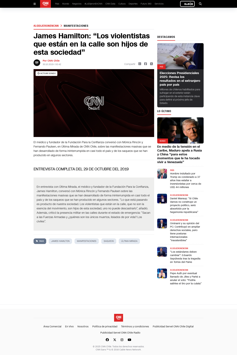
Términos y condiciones (135, 326)
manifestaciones (76, 26)
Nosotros (83, 326)
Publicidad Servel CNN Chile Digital (173, 326)
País (57, 3)
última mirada (129, 241)
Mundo (65, 3)
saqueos (109, 241)
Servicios (159, 3)
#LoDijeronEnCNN (93, 3)
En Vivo (69, 326)
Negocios (76, 3)
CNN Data (110, 3)
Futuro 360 (146, 3)
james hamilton (60, 241)
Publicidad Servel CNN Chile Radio (120, 332)
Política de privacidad (104, 326)
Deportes (133, 3)
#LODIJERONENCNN (47, 26)
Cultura (122, 3)
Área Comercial (52, 326)
